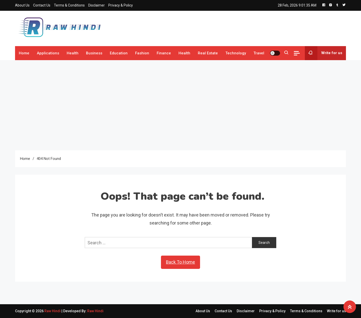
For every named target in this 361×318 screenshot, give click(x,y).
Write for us (323, 53)
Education (119, 53)
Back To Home (180, 262)
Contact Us (41, 5)
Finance (164, 53)
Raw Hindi (52, 311)
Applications (48, 53)
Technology (235, 53)
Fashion (142, 53)
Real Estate (208, 53)
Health (72, 53)
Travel (258, 53)
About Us (22, 5)
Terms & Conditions (69, 5)
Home (24, 53)
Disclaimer (96, 5)
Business (94, 53)
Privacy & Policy (120, 5)
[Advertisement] (180, 105)
